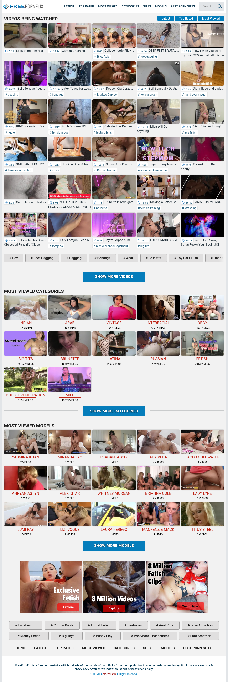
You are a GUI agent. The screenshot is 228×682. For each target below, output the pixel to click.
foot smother (200, 636)
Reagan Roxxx (113, 444)
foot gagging (148, 56)
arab (69, 310)
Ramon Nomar (106, 170)
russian (158, 346)
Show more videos (114, 276)
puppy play (103, 636)
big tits (144, 246)
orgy (202, 310)
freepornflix (109, 674)
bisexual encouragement (111, 246)
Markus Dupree (106, 94)
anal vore (165, 625)
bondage (57, 94)
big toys (67, 636)
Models (161, 6)
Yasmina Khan (25, 444)
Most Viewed (108, 6)
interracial (158, 310)
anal (129, 258)
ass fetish (190, 132)
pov (14, 258)
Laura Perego (113, 517)
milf (69, 382)
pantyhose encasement (151, 636)
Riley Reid (103, 56)
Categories (130, 6)
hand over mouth (195, 94)
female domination (19, 170)
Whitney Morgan (113, 481)
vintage (113, 310)
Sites (147, 6)
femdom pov (59, 132)
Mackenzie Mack (158, 517)
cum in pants (63, 625)
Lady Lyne (202, 481)
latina (113, 346)
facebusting (26, 625)
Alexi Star (69, 481)
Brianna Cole (158, 481)
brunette (101, 208)
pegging (12, 94)
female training (150, 208)
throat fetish (100, 625)
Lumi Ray (25, 517)
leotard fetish (104, 132)
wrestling (190, 208)
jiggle (11, 132)
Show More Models (114, 545)
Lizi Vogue (69, 517)
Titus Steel (202, 517)
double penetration (25, 382)
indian (25, 310)
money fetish (30, 636)
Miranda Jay (69, 444)
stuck (55, 170)
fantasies (134, 625)
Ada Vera (158, 444)
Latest (69, 6)
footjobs (57, 246)
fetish (202, 346)
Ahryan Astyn (25, 481)
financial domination (153, 170)
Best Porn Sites (183, 6)
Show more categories (114, 411)
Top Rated (86, 6)
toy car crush (148, 94)
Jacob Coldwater (202, 444)
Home (23, 3)
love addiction (201, 625)
